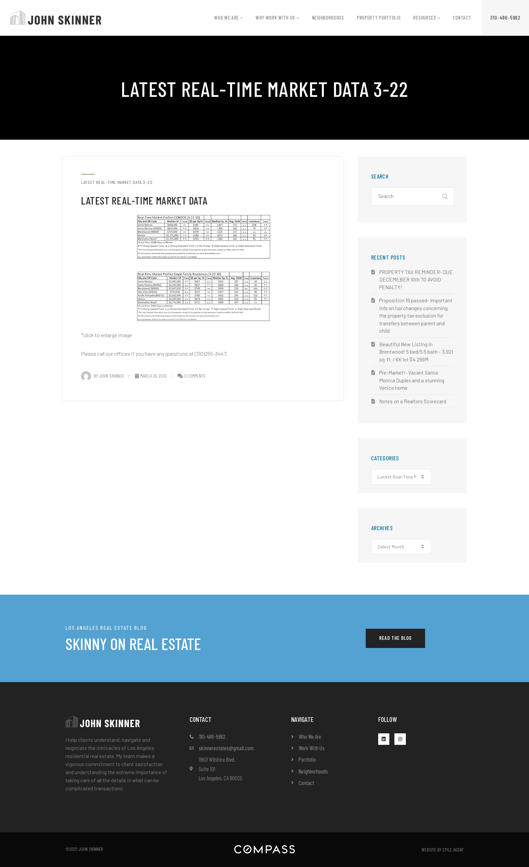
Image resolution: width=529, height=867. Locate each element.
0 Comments (194, 376)
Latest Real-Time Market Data (144, 200)
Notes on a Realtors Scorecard (412, 401)
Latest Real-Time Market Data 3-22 (116, 182)
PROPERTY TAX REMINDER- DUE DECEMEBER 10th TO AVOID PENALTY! (416, 279)
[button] (505, 17)
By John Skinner (102, 376)
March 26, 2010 (151, 376)
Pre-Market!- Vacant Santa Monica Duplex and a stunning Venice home (411, 380)
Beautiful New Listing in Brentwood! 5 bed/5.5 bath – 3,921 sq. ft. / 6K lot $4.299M (416, 351)
